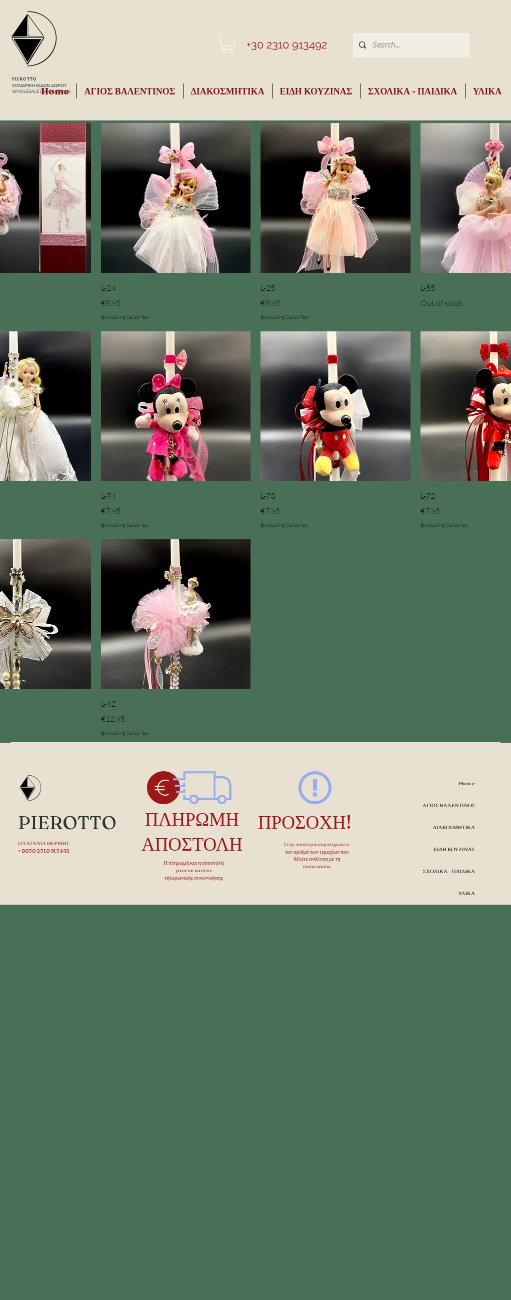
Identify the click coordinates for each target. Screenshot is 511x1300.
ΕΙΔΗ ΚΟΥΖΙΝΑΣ (454, 849)
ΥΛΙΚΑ (466, 893)
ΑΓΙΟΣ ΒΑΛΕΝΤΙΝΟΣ (448, 805)
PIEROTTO (24, 78)
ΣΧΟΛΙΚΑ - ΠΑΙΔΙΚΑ (449, 871)
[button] (227, 44)
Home (466, 783)
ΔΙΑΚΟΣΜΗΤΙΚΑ (454, 827)
